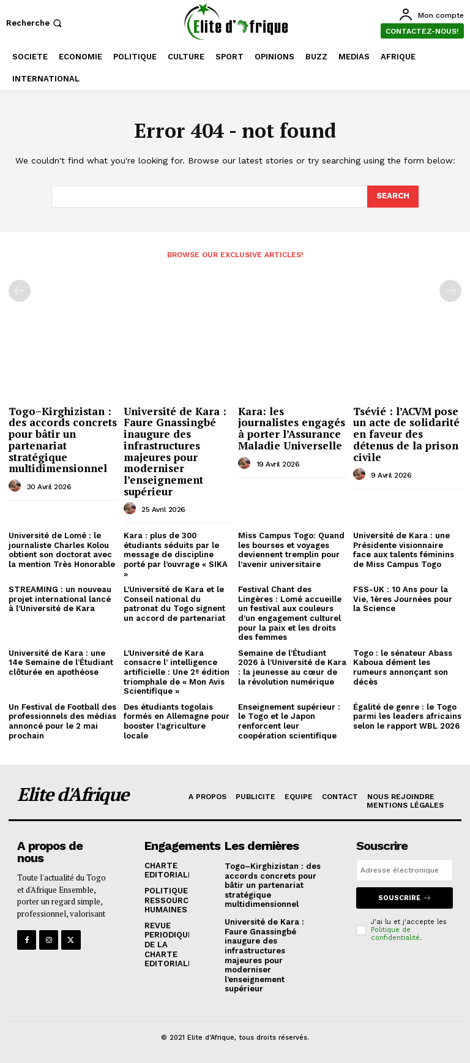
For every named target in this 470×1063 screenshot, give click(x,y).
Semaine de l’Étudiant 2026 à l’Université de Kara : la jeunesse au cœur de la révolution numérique (292, 667)
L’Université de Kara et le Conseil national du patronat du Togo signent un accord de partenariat (174, 604)
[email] (404, 870)
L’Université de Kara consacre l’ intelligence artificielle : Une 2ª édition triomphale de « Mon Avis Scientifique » (176, 672)
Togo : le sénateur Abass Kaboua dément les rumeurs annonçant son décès (402, 667)
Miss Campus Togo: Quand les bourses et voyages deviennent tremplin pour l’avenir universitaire (291, 550)
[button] (35, 23)
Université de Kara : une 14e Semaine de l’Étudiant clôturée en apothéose (61, 662)
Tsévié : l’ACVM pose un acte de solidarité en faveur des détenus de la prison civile (406, 434)
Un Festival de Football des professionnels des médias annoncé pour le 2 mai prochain (62, 721)
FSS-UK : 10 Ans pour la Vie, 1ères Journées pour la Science (402, 599)
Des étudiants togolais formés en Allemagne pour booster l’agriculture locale (176, 721)
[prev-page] (20, 291)
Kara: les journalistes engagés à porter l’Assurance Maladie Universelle (291, 428)
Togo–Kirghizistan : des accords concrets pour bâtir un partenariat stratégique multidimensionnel (63, 439)
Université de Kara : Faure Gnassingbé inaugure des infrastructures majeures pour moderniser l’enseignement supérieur (175, 451)
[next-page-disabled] (450, 291)
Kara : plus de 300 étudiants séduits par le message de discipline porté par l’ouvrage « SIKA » (176, 554)
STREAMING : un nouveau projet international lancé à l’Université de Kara (60, 599)
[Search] (393, 197)
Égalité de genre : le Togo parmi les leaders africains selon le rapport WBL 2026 (407, 716)
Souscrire (404, 898)
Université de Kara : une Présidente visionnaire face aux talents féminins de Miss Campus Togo (403, 550)
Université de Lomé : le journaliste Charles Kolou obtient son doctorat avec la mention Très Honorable (62, 550)
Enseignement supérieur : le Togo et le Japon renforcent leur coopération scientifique (289, 721)
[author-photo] (16, 486)
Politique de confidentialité (395, 934)
